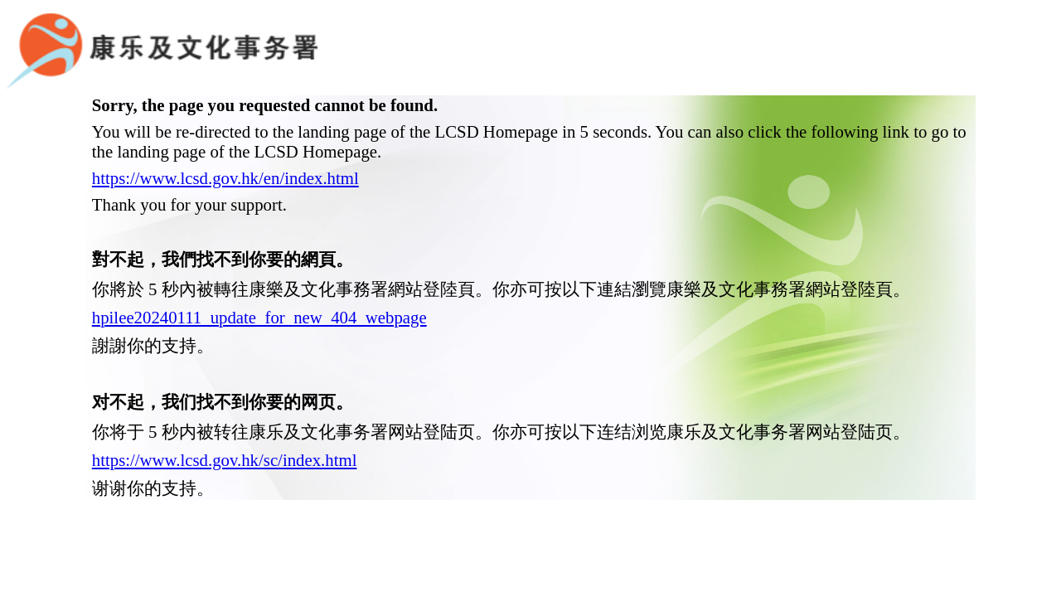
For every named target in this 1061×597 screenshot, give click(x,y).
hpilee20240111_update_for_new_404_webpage (259, 291)
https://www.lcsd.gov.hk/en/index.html (225, 152)
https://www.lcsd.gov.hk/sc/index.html (224, 434)
